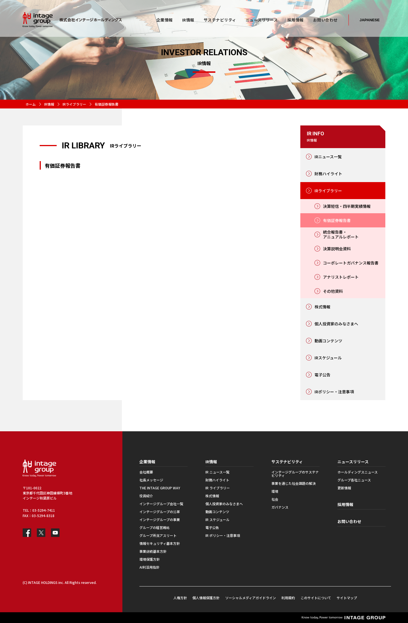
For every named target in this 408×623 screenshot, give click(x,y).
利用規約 (288, 597)
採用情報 (345, 504)
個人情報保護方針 (206, 597)
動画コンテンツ (328, 340)
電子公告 (322, 374)
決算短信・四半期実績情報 (347, 206)
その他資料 (333, 291)
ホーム (31, 104)
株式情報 (322, 307)
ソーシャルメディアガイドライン (250, 597)
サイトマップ (347, 597)
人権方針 (180, 597)
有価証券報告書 (337, 220)
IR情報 (49, 104)
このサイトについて (316, 597)
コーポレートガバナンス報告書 (351, 263)
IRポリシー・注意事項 (334, 391)
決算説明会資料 (337, 248)
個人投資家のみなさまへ (336, 324)
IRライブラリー (74, 104)
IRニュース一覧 (328, 156)
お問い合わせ (349, 521)
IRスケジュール (328, 357)
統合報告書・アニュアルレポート (341, 234)
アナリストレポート (341, 277)
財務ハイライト (328, 173)
